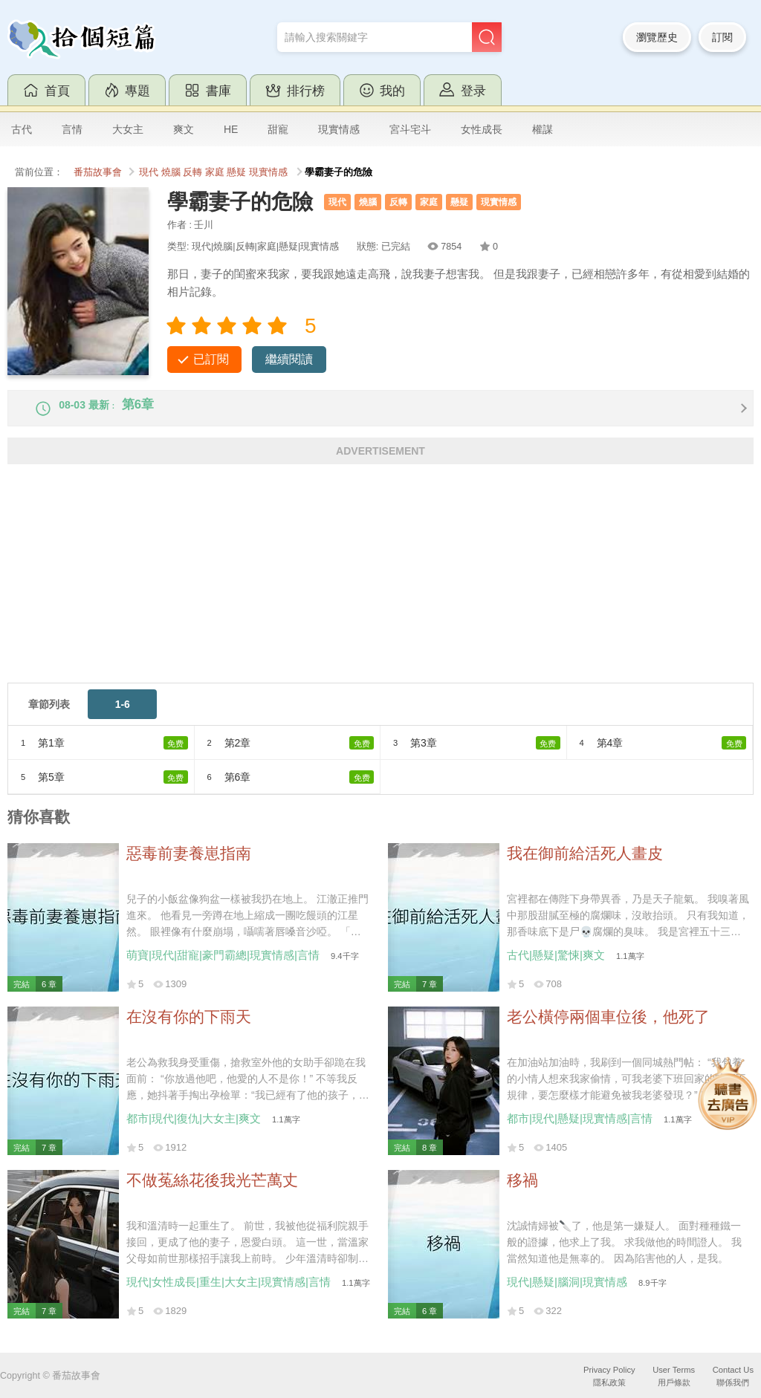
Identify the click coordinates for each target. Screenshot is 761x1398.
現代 (148, 172)
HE (231, 129)
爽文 (183, 129)
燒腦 (171, 172)
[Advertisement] (380, 591)
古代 (21, 129)
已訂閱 (211, 359)
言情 (72, 129)
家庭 (214, 172)
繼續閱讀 (289, 359)
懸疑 (236, 172)
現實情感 (339, 129)
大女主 (127, 129)
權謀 (542, 129)
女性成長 (481, 129)
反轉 (192, 172)
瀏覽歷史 (657, 37)
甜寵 (278, 129)
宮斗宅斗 (410, 129)
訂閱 (722, 37)
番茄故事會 (98, 172)
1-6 (122, 717)
